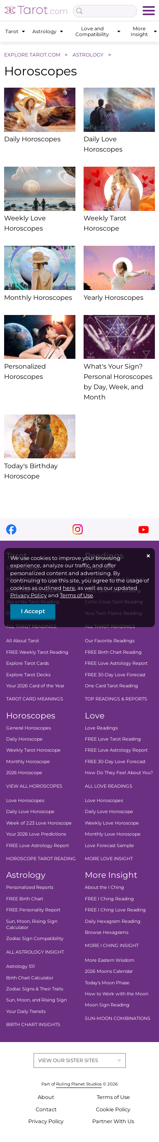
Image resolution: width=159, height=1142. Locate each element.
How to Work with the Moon (116, 994)
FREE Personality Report (33, 910)
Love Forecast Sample (109, 845)
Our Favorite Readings (109, 641)
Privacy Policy (28, 595)
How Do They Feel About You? (119, 772)
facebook (11, 529)
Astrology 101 (20, 966)
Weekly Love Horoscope (112, 823)
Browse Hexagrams (106, 932)
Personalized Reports (29, 887)
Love (94, 716)
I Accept (33, 611)
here (69, 588)
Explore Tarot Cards (27, 663)
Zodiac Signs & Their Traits (34, 989)
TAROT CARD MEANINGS (34, 699)
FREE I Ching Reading (109, 899)
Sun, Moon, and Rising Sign (36, 1000)
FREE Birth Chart (24, 899)
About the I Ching (104, 887)
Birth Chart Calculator (29, 977)
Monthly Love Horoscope (113, 834)
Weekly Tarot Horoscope (33, 750)
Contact (46, 1109)
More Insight (111, 875)
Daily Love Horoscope (30, 811)
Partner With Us (113, 1121)
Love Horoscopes (25, 800)
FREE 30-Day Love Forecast (115, 674)
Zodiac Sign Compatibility (35, 938)
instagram (78, 529)
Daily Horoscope (24, 739)
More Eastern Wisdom (109, 960)
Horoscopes (30, 716)
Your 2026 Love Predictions (36, 834)
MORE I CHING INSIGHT (112, 945)
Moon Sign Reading (107, 1005)
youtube (144, 529)
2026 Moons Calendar (109, 971)
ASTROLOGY (89, 55)
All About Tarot (22, 641)
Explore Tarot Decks (28, 674)
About (46, 1097)
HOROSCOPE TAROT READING (41, 858)
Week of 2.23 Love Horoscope (39, 823)
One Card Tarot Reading (111, 686)
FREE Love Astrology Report (116, 663)
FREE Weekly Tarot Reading (37, 652)
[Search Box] (105, 11)
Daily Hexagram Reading (113, 921)
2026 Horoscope (24, 772)
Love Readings (101, 728)
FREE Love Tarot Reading (113, 739)
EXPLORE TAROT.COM (32, 55)
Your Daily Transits (25, 1011)
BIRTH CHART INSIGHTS (33, 1024)
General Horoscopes (28, 728)
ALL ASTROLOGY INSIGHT (35, 952)
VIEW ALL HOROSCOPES (34, 786)
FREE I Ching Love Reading (115, 910)
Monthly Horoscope (28, 761)
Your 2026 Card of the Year (35, 686)
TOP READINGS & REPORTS (116, 699)
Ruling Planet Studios (79, 1084)
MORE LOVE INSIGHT (109, 858)
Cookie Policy (113, 1109)
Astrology (25, 875)
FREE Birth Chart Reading (113, 652)
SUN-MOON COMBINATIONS (117, 1018)
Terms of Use (76, 595)
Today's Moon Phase (107, 982)
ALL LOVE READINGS (108, 786)
